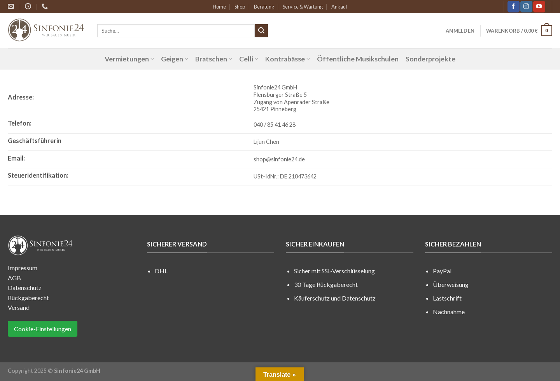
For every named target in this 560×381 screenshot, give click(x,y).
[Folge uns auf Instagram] (526, 6)
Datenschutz (25, 287)
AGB (14, 277)
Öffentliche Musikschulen (358, 59)
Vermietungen (129, 59)
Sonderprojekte (430, 59)
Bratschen (213, 59)
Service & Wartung (303, 6)
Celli (248, 59)
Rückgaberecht (28, 297)
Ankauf (339, 6)
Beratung (264, 6)
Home (219, 6)
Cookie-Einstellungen (42, 328)
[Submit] (261, 30)
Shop (239, 6)
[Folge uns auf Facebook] (513, 6)
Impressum (22, 267)
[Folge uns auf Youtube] (539, 6)
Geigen (174, 59)
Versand (19, 307)
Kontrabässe (287, 59)
